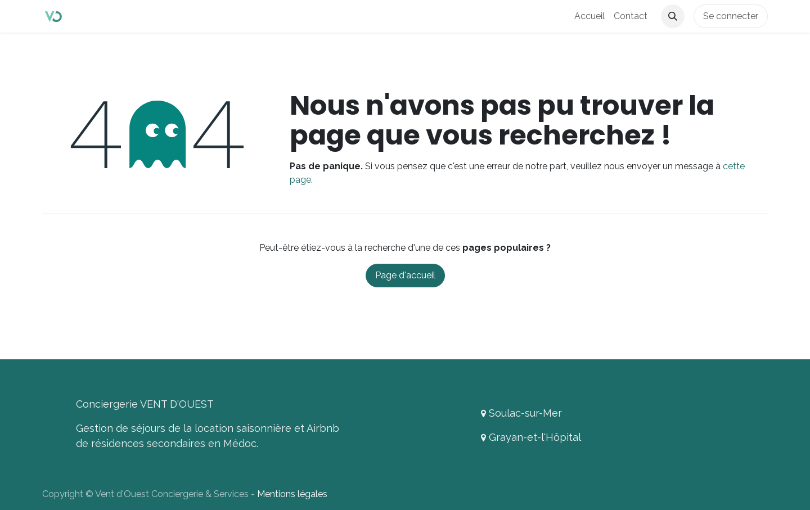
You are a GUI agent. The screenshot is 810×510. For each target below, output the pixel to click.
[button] (673, 16)
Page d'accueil (405, 275)
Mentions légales (292, 494)
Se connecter (730, 16)
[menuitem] (589, 16)
